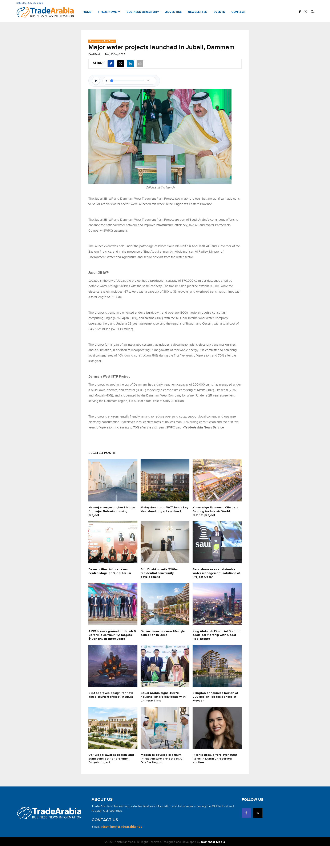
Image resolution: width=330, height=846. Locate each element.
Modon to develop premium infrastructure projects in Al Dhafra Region (162, 758)
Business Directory (142, 11)
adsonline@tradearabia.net (121, 826)
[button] (312, 12)
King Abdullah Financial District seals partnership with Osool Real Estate (216, 634)
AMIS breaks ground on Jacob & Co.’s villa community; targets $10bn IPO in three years (112, 634)
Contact (238, 11)
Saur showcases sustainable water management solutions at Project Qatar (217, 572)
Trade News (109, 11)
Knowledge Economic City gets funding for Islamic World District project (216, 510)
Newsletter (197, 11)
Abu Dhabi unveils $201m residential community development (159, 572)
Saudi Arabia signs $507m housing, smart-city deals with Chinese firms (163, 696)
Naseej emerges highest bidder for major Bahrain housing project (111, 510)
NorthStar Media (213, 841)
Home (87, 11)
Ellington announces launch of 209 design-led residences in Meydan (215, 696)
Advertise (173, 11)
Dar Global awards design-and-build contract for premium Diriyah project (111, 758)
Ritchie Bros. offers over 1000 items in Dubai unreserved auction (215, 758)
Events (219, 11)
